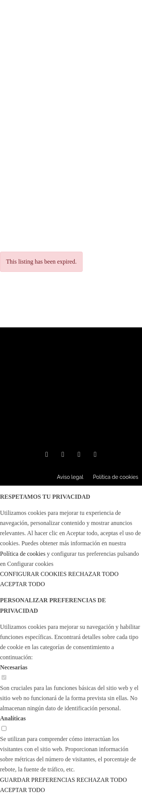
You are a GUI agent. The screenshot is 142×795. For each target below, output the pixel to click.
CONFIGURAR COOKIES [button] (33, 574)
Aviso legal (70, 477)
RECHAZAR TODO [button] (93, 574)
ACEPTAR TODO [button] (22, 584)
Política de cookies (115, 477)
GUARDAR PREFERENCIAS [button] (37, 780)
